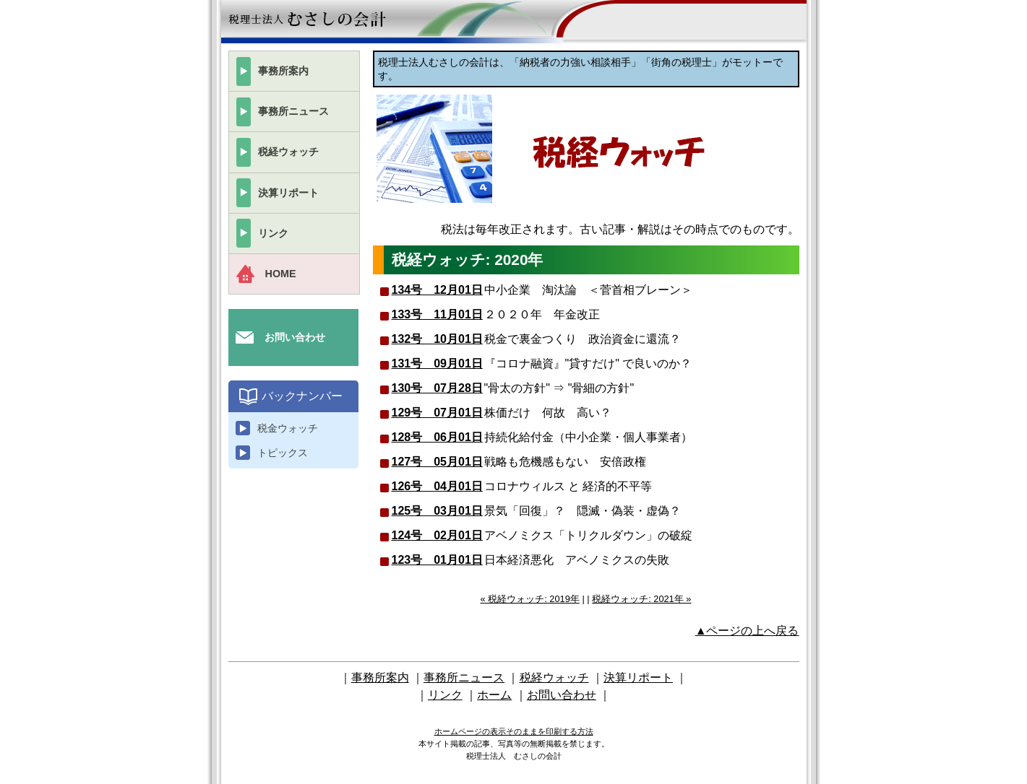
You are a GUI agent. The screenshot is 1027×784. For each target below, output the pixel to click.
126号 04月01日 (437, 486)
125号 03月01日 (437, 511)
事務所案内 (283, 71)
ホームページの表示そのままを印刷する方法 (513, 731)
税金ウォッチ (287, 428)
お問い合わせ (295, 337)
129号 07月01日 (437, 412)
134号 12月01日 (437, 290)
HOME (280, 273)
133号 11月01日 (437, 314)
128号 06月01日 (437, 437)
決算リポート (288, 193)
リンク (273, 233)
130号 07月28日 (437, 388)
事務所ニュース (293, 111)
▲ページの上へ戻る (747, 630)
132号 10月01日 (437, 339)
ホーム (494, 695)
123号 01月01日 (437, 560)
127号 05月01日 (437, 462)
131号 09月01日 (437, 363)
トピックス (282, 452)
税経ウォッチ (288, 151)
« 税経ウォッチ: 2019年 (530, 598)
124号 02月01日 (437, 535)
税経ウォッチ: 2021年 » (641, 598)
